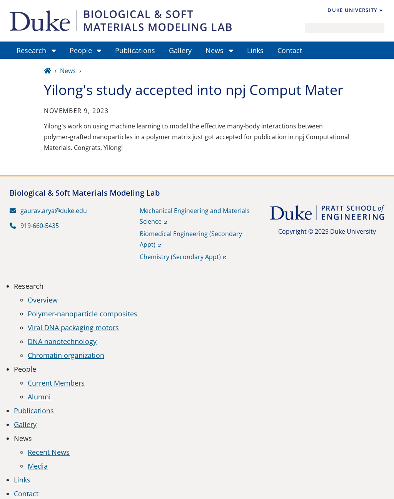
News (68, 71)
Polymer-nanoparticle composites (82, 313)
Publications (34, 410)
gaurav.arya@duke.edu (48, 210)
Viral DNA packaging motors (73, 327)
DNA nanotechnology (62, 341)
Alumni (39, 396)
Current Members (56, 383)
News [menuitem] (214, 50)
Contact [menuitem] (289, 50)
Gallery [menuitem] (180, 50)
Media (38, 466)
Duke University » (354, 10)
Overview (43, 299)
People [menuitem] (81, 50)
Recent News (49, 452)
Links (22, 479)
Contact (26, 493)
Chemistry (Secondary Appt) (180, 257)
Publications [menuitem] (135, 50)
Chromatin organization (66, 355)
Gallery (25, 424)
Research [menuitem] (31, 50)
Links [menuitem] (255, 50)
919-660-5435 (34, 225)
